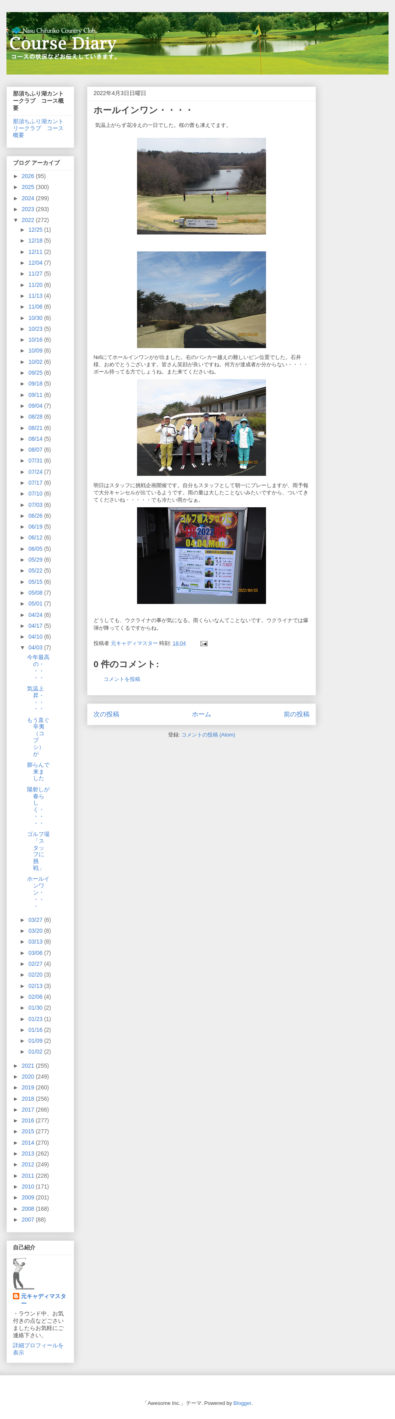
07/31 (36, 460)
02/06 (36, 997)
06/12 (36, 537)
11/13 (36, 296)
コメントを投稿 (122, 679)
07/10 (36, 493)
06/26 (36, 515)
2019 (29, 1087)
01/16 (36, 1030)
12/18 (36, 240)
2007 (29, 1219)
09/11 (36, 395)
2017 (29, 1109)
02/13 (36, 986)
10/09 (36, 350)
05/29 (36, 559)
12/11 (36, 252)
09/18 (36, 383)
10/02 (36, 362)
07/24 (36, 472)
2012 (29, 1164)
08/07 (36, 449)
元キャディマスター (43, 1300)
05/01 (36, 603)
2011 (29, 1175)
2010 (29, 1186)
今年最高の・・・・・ (38, 667)
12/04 (36, 262)
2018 (29, 1098)
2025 (29, 187)
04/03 (36, 647)
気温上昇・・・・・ (35, 698)
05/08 (36, 592)
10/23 (36, 329)
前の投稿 (297, 714)
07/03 (36, 505)
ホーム (201, 714)
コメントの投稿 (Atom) (208, 735)
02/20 (36, 974)
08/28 (36, 416)
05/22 (36, 570)
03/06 (36, 953)
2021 (29, 1065)
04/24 (36, 615)
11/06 (36, 306)
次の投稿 (106, 714)
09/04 (36, 405)
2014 (29, 1142)
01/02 (36, 1051)
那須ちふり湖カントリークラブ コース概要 (38, 128)
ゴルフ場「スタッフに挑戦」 (38, 851)
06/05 (36, 549)
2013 (29, 1153)
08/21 (36, 428)
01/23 (36, 1019)
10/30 (36, 318)
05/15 (36, 582)
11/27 (36, 273)
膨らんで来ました (38, 771)
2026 (29, 176)
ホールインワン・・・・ (38, 892)
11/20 (36, 285)
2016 (29, 1120)
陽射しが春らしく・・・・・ (38, 806)
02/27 (36, 964)
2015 (29, 1131)
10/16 (36, 339)
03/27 (36, 920)
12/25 (36, 229)
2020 (29, 1076)
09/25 (36, 372)
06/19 (36, 526)
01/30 (36, 1007)
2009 (29, 1197)
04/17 (36, 625)
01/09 (36, 1040)
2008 (29, 1208)
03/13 (36, 941)
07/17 (36, 482)
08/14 (36, 439)
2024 (29, 198)
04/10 (36, 636)
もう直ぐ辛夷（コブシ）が (38, 737)
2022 (29, 220)
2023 (29, 209)
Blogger (242, 1403)
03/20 (36, 930)
